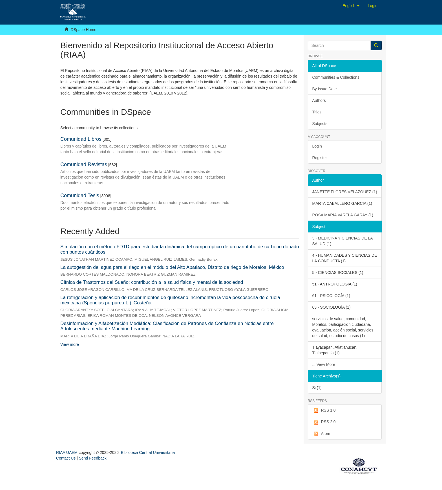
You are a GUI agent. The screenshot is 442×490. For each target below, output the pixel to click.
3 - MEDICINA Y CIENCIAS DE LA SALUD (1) (342, 241)
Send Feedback (93, 458)
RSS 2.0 (324, 422)
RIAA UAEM (67, 452)
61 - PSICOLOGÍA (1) (331, 295)
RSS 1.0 (324, 410)
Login (317, 146)
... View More (323, 364)
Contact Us (66, 458)
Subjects (320, 123)
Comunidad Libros (80, 139)
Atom (321, 433)
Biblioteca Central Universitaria (148, 452)
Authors (319, 100)
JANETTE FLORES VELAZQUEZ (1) (344, 192)
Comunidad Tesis (79, 195)
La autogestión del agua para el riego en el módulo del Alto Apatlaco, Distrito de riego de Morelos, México (172, 267)
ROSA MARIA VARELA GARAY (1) (342, 215)
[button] (351, 5)
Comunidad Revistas (83, 164)
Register (319, 157)
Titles (317, 112)
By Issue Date (324, 89)
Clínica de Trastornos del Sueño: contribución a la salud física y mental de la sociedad (151, 282)
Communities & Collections (335, 77)
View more (69, 344)
